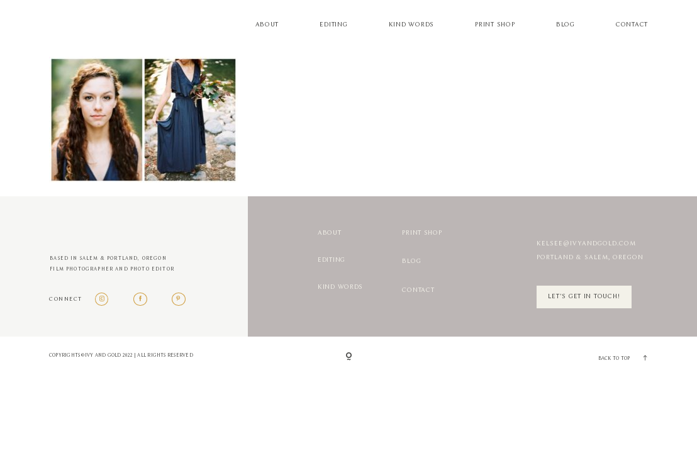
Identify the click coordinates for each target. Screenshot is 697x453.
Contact (632, 24)
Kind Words (411, 24)
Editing (333, 24)
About (267, 24)
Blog (565, 24)
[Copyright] (349, 357)
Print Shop (495, 24)
